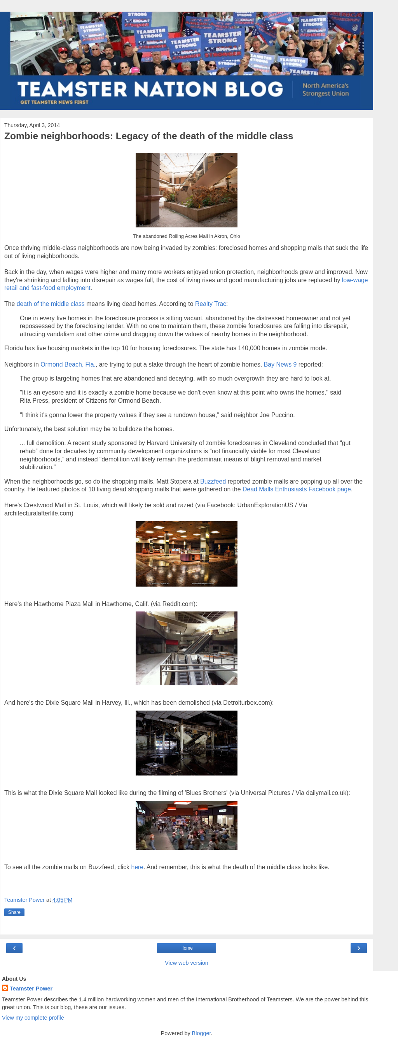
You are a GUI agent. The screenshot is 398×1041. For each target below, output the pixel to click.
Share (14, 912)
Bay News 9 (280, 364)
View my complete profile (33, 1018)
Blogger (201, 1033)
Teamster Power (31, 988)
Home (186, 948)
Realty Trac (210, 303)
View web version (186, 963)
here (137, 867)
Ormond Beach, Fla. (68, 364)
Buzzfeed (213, 481)
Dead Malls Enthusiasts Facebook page (297, 489)
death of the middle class (51, 303)
